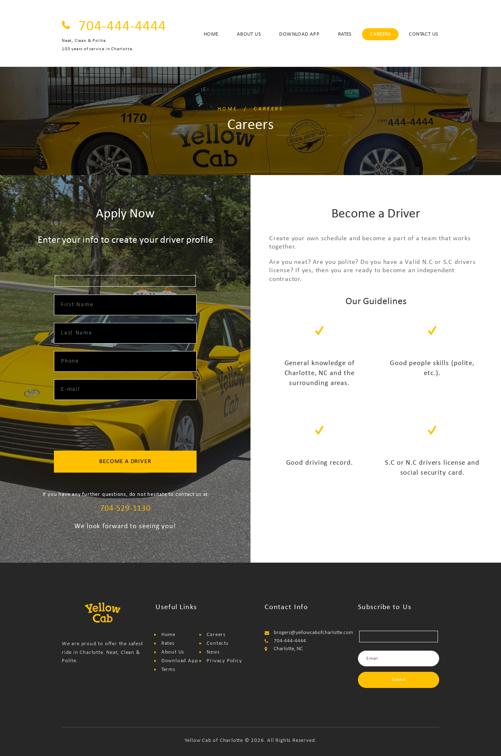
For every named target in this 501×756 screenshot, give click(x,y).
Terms (168, 669)
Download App (179, 660)
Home (228, 109)
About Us (172, 652)
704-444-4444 (122, 27)
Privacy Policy (224, 660)
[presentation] (125, 426)
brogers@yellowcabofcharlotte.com (313, 632)
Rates (168, 643)
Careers (216, 634)
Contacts (217, 643)
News (213, 652)
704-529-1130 (125, 509)
